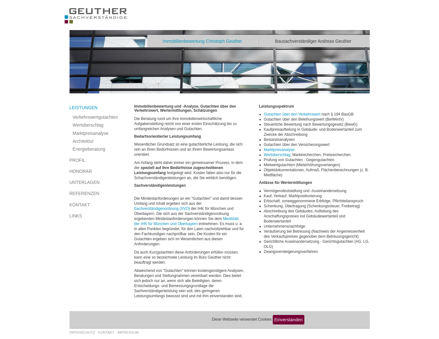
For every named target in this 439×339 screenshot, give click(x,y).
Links (76, 215)
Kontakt (80, 204)
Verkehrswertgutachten (95, 117)
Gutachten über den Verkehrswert (292, 114)
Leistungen (84, 107)
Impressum (128, 332)
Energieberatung (89, 149)
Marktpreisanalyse (91, 133)
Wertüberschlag (88, 125)
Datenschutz (82, 332)
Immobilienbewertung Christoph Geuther (202, 41)
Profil (78, 160)
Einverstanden (288, 319)
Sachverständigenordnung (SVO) (162, 208)
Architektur (83, 141)
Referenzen (85, 193)
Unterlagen (85, 182)
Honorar (81, 171)
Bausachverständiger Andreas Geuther (313, 41)
